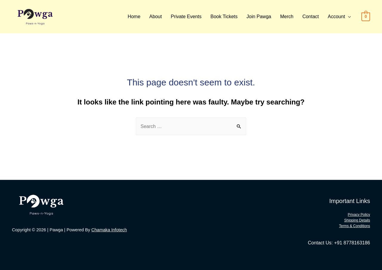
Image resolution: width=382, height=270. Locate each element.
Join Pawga (259, 16)
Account (336, 16)
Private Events (186, 16)
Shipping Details (357, 220)
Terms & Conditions (354, 226)
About (155, 16)
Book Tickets (224, 16)
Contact (310, 16)
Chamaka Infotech (109, 229)
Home (134, 16)
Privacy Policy (359, 215)
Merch (286, 16)
